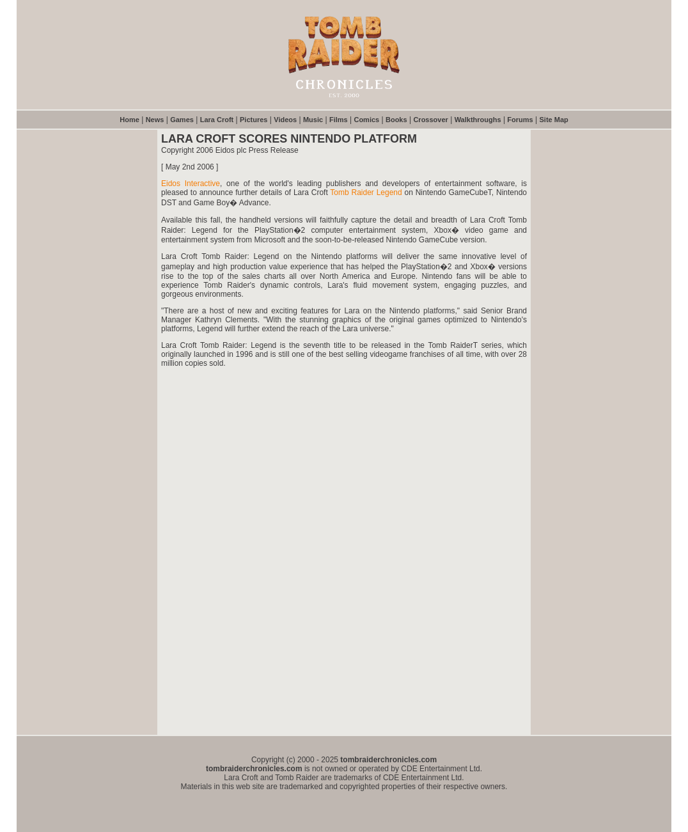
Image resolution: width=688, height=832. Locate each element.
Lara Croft (217, 119)
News (155, 119)
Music (313, 119)
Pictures (253, 119)
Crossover (430, 119)
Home (129, 119)
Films (338, 119)
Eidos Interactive (190, 183)
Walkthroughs (478, 119)
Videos (285, 119)
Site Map (554, 119)
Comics (366, 119)
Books (396, 119)
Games (182, 119)
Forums (520, 119)
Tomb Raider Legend (366, 192)
